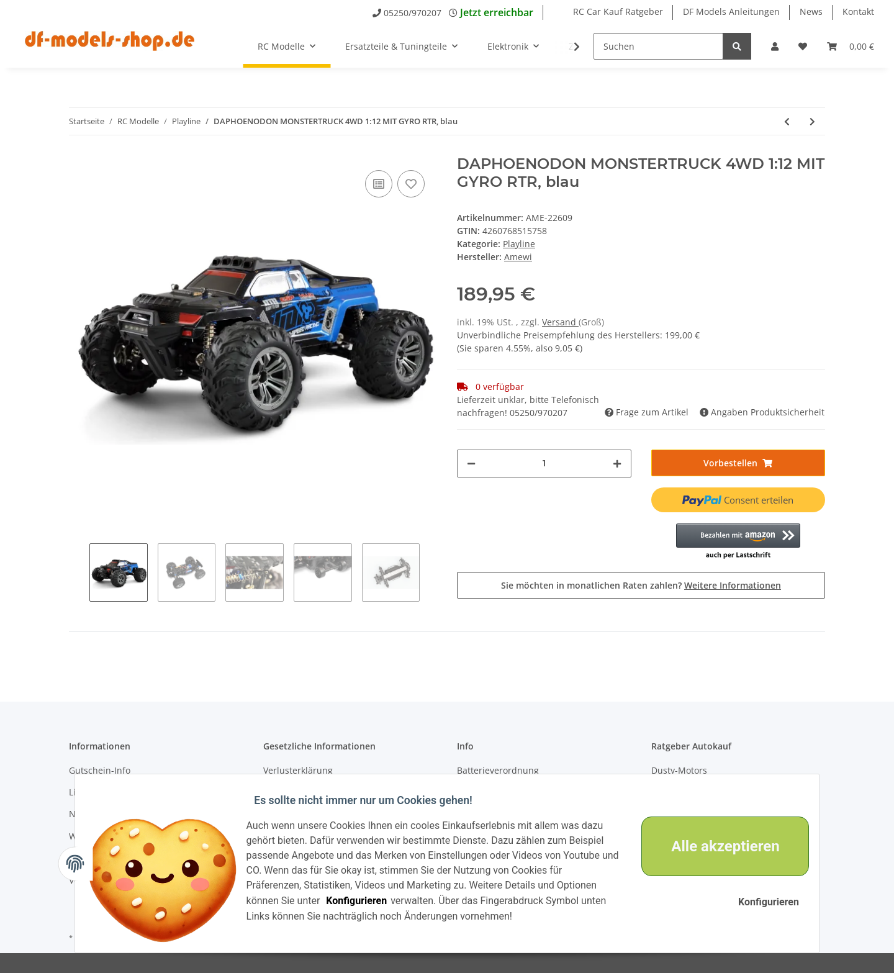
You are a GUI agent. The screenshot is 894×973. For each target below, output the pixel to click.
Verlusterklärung (298, 770)
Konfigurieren (364, 901)
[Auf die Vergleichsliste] (378, 183)
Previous (79, 572)
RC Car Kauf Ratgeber (618, 11)
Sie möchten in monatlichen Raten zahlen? (641, 585)
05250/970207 (412, 13)
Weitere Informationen (732, 585)
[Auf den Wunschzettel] (411, 183)
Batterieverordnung (498, 770)
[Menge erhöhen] (617, 463)
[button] (774, 46)
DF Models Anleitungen (731, 11)
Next (430, 572)
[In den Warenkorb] (738, 463)
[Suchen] (658, 46)
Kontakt (858, 11)
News (811, 11)
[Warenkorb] (850, 46)
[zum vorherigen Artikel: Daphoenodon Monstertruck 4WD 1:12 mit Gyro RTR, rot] (787, 121)
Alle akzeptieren (718, 846)
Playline (519, 244)
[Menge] (544, 463)
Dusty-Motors (679, 770)
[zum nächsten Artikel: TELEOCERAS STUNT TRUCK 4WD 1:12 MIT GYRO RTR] (812, 121)
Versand (560, 322)
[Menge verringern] (471, 463)
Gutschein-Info (99, 770)
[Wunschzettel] (802, 46)
